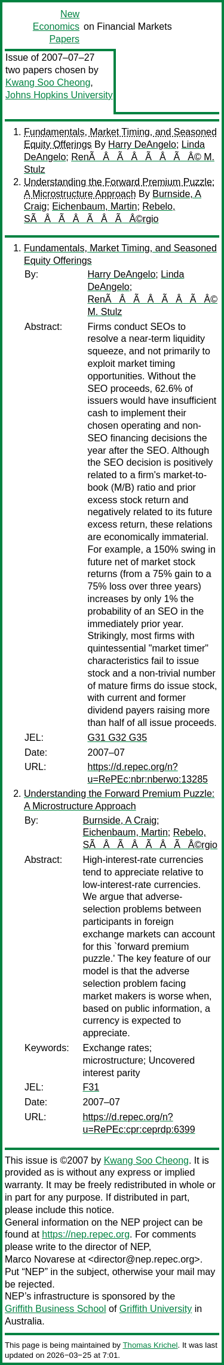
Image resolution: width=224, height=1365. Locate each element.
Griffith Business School (55, 1309)
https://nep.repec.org (86, 1234)
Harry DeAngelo (142, 144)
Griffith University (155, 1309)
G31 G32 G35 (117, 738)
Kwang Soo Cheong (47, 82)
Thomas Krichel (149, 1345)
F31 (90, 1087)
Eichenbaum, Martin (94, 206)
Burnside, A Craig (119, 820)
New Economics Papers (56, 26)
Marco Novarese (40, 1259)
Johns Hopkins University (59, 95)
